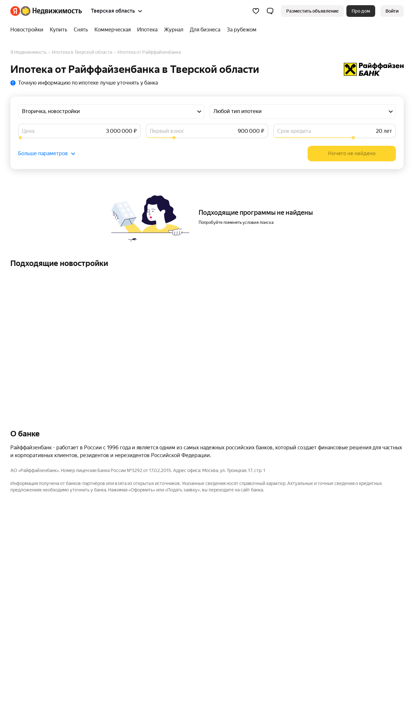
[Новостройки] (28, 30)
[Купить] (59, 30)
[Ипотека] (147, 30)
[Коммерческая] (112, 30)
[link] (392, 11)
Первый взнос (167, 131)
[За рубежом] (239, 30)
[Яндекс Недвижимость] (51, 11)
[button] (270, 11)
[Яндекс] (15, 11)
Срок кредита (294, 131)
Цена (28, 131)
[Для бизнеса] (205, 30)
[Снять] (81, 30)
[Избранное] (256, 11)
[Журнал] (174, 30)
